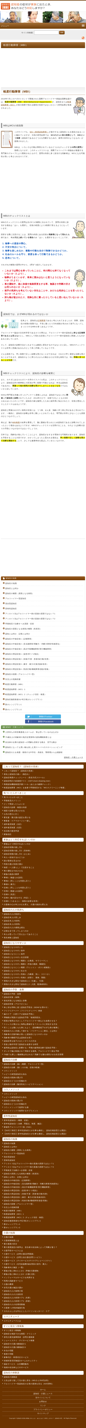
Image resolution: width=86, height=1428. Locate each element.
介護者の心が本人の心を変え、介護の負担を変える (26, 904)
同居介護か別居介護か (13, 864)
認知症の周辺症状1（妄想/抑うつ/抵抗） (22, 654)
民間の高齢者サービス (13, 1281)
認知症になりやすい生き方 (15, 971)
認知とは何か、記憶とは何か (17, 634)
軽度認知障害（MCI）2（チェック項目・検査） (25, 694)
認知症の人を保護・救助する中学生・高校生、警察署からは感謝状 (34, 752)
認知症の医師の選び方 (13, 1077)
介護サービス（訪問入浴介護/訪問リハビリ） (23, 1257)
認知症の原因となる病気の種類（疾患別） (23, 629)
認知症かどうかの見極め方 (15, 1081)
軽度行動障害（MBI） (14, 684)
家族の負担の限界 (11, 874)
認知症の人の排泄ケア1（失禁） (18, 1298)
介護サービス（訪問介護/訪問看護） (19, 1254)
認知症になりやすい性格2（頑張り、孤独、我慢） (25, 977)
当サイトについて (43, 1398)
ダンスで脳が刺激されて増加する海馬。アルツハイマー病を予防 (31, 1051)
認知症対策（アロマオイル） (16, 1004)
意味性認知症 (11, 609)
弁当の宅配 (8, 1351)
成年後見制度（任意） (13, 827)
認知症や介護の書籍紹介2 (15, 1347)
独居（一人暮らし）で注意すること (19, 867)
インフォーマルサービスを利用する (19, 1277)
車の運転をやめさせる (13, 871)
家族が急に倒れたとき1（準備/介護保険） (22, 1271)
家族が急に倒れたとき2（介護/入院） (20, 1274)
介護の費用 (8, 1284)
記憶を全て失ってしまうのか (16, 931)
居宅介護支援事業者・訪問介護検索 (19, 1337)
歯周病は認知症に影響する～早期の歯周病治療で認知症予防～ (30, 1048)
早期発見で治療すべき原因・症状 (19, 624)
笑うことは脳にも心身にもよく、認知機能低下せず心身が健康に (31, 1027)
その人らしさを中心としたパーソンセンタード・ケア (27, 1311)
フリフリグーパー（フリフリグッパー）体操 (23, 1011)
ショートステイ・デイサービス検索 (19, 1340)
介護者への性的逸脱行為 (14, 1308)
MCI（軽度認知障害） (39, 132)
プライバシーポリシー (43, 1409)
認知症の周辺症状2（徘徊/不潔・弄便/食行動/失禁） (27, 659)
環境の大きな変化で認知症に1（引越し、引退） (24, 981)
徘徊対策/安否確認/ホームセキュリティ (21, 1361)
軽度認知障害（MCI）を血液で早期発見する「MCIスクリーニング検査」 (35, 788)
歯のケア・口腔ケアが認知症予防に (19, 1014)
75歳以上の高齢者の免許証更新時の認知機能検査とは (28, 737)
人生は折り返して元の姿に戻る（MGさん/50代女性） (27, 1380)
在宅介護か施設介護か (13, 1288)
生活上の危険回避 (13, 679)
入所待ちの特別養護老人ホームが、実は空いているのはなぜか (32, 732)
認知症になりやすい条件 (14, 951)
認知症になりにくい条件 (14, 954)
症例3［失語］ (10, 894)
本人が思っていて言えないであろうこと (21, 934)
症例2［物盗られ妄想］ (14, 891)
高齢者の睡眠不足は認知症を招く (18, 1038)
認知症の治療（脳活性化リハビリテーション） (24, 1084)
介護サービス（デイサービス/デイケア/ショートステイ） (28, 1261)
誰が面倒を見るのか (12, 861)
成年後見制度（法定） (13, 824)
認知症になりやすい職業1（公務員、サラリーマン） (26, 961)
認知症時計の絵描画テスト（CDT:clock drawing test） (27, 781)
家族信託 (7, 834)
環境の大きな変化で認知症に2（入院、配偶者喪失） (26, 984)
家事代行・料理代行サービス (16, 1357)
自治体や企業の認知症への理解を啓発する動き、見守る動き (31, 742)
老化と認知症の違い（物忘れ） (17, 774)
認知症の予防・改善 (12, 994)
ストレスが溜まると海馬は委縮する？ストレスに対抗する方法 (30, 1024)
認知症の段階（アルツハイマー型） (20, 674)
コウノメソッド (10, 1071)
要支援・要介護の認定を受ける (17, 817)
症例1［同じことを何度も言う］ (18, 888)
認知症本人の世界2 (12, 924)
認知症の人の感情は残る (14, 927)
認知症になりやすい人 (13, 947)
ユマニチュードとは (12, 1321)
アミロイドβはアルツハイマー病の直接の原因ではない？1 (30, 614)
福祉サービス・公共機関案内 (16, 1364)
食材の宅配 (8, 1354)
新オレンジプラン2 (13, 709)
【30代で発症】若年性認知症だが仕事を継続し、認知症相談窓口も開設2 (35, 1134)
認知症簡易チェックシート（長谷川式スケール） (25, 777)
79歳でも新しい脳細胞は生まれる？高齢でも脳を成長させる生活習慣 (33, 1054)
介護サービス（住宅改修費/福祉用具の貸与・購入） (26, 1264)
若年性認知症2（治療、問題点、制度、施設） (23, 1124)
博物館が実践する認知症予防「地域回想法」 (23, 1017)
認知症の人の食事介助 (13, 1291)
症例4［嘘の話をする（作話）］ (18, 898)
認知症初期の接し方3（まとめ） (18, 854)
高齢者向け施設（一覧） (14, 1267)
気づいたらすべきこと (13, 797)
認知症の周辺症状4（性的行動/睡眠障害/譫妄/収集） (27, 669)
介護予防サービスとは (13, 1251)
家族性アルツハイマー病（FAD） (18, 1127)
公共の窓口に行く (11, 814)
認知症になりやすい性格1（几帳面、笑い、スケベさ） (27, 974)
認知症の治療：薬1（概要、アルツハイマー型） (24, 1064)
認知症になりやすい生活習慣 (16, 957)
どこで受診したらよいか (14, 804)
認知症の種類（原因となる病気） (19, 593)
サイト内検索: (27, 33)
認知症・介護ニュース (73, 757)
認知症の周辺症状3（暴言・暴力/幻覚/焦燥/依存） (26, 664)
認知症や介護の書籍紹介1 (15, 1344)
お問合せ (43, 1401)
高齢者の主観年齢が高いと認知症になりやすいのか (26, 1034)
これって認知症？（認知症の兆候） (19, 771)
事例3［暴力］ (10, 884)
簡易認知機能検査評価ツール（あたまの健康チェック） (28, 784)
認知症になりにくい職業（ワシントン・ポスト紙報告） (28, 967)
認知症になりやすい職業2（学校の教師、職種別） (25, 964)
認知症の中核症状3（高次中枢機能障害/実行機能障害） (29, 649)
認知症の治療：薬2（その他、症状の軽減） (22, 1067)
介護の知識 (8, 1237)
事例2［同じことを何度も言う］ (18, 881)
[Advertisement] (43, 67)
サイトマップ (43, 1413)
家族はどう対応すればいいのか (17, 844)
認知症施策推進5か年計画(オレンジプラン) (23, 699)
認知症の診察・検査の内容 (15, 807)
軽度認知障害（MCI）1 (15, 689)
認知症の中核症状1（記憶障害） (19, 639)
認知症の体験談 (10, 1377)
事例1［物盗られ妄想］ (14, 877)
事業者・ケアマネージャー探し (17, 821)
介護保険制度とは (11, 1240)
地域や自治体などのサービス (16, 1367)
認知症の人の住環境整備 (14, 1304)
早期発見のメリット (12, 801)
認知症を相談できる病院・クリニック (20, 1334)
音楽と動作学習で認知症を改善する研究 (21, 1044)
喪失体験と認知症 (11, 938)
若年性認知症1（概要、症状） (17, 1120)
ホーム (43, 1390)
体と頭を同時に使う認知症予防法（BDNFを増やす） (26, 1007)
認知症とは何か (12, 588)
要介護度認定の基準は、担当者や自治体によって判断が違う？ (30, 1247)
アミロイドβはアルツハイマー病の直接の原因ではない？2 (30, 619)
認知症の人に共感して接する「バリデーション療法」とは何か (30, 1031)
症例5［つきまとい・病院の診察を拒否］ (21, 901)
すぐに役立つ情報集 (12, 1330)
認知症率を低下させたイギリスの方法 (20, 1041)
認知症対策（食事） (12, 997)
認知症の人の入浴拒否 (13, 1294)
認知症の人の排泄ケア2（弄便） (18, 1301)
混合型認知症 (11, 603)
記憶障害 (42, 320)
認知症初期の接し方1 (13, 847)
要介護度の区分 (10, 1244)
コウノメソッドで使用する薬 (16, 1107)
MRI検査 (16, 422)
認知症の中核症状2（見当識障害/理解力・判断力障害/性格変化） (33, 644)
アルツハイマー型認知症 (15, 598)
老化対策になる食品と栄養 (15, 1001)
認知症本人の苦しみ (12, 917)
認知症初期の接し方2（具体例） (18, 851)
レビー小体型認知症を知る (15, 1074)
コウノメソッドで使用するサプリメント (21, 1111)
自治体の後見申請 (11, 831)
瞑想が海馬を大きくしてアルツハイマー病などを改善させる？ (30, 1021)
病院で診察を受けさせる (14, 811)
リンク (43, 1405)
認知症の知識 (11, 583)
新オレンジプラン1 (13, 704)
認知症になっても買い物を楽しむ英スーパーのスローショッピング (34, 747)
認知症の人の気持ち (12, 914)
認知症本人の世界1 (12, 921)
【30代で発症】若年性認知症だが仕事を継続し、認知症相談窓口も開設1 (35, 1130)
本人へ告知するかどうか (14, 857)
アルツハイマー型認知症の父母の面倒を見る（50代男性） (29, 1384)
